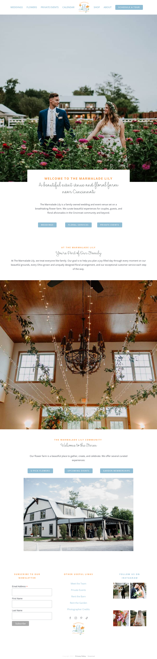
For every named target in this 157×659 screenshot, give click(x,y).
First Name (17, 598)
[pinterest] (81, 618)
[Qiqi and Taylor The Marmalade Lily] (138, 611)
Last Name (17, 610)
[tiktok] (87, 618)
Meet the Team (78, 583)
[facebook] (70, 618)
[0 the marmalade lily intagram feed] (138, 583)
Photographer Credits (78, 609)
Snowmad (91, 656)
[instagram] (76, 618)
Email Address (20, 586)
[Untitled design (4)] (121, 611)
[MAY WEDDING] (121, 583)
